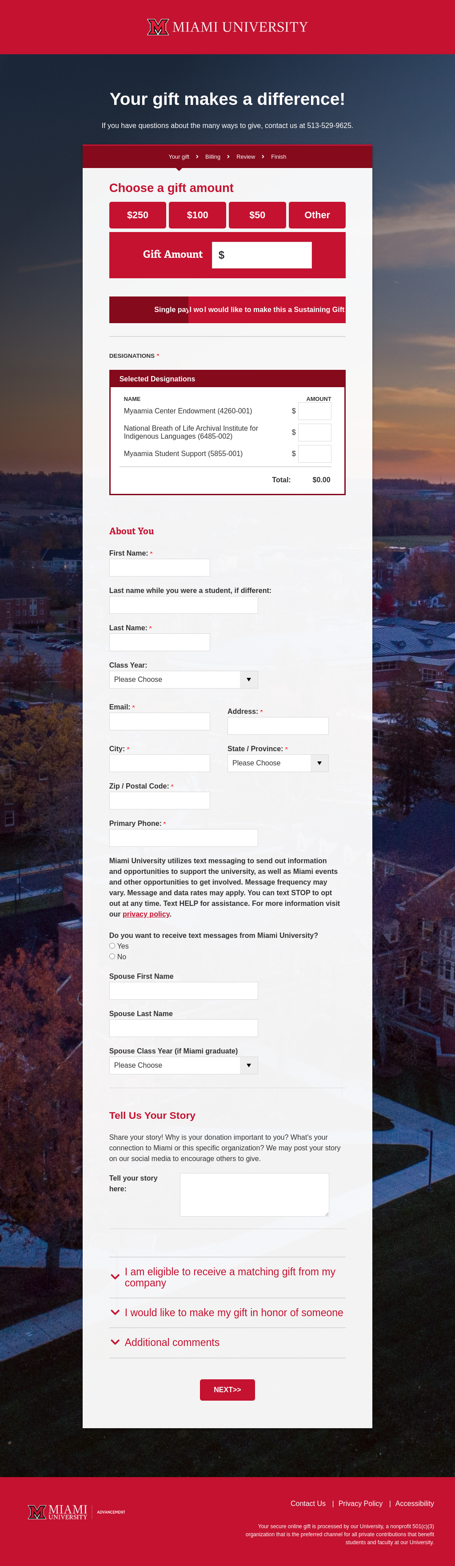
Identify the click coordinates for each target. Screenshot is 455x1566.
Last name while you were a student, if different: (190, 590)
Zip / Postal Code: (141, 786)
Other (317, 214)
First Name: (130, 553)
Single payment (148, 309)
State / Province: (257, 749)
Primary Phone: (137, 823)
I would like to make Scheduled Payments (227, 309)
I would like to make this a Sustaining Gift (306, 309)
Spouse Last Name (141, 1013)
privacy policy (146, 914)
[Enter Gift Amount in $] (261, 255)
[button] (227, 1277)
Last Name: (130, 628)
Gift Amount (175, 255)
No (121, 957)
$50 (257, 214)
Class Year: (128, 665)
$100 (197, 214)
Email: (122, 707)
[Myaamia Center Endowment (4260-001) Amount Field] (314, 411)
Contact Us (308, 1502)
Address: (245, 711)
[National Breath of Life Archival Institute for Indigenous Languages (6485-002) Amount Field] (314, 432)
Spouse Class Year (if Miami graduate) (173, 1051)
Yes (123, 946)
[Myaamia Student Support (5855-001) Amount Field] (314, 454)
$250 (137, 214)
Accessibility (414, 1502)
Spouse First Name (141, 976)
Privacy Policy (361, 1502)
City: (119, 749)
